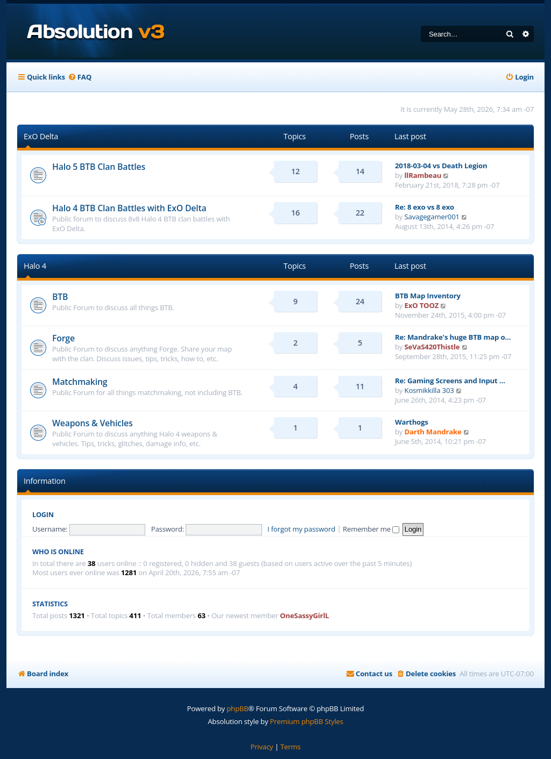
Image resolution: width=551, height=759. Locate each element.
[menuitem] (79, 77)
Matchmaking (79, 382)
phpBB (237, 708)
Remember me (371, 529)
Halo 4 (35, 266)
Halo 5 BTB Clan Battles (98, 167)
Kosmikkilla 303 (429, 390)
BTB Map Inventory (428, 295)
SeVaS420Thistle (432, 347)
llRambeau (423, 175)
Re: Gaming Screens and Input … (450, 380)
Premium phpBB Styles (306, 721)
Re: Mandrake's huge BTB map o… (453, 337)
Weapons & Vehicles (92, 423)
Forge (63, 338)
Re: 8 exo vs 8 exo (424, 207)
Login (43, 514)
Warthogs (411, 422)
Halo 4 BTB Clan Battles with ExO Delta (129, 208)
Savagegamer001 (432, 216)
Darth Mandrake (433, 431)
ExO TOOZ (422, 305)
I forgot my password (301, 529)
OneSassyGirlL (304, 615)
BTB (60, 297)
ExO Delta (41, 136)
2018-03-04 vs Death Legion (441, 165)
